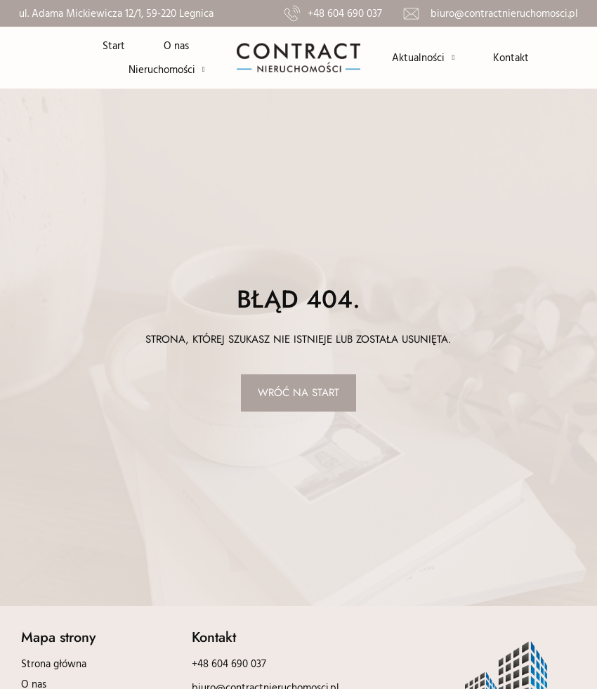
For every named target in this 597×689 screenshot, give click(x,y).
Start (114, 45)
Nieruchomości (167, 70)
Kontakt (511, 57)
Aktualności (423, 58)
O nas (176, 45)
